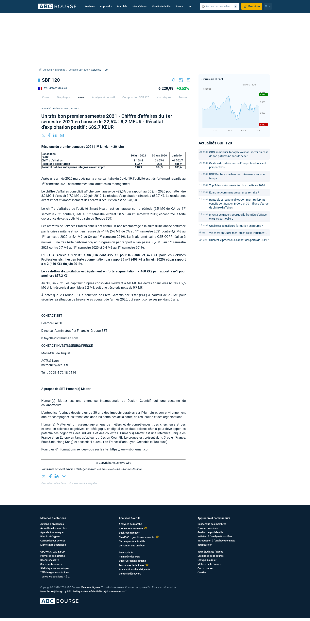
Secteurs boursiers (51, 564)
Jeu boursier (205, 544)
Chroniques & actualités (132, 541)
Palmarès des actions (52, 555)
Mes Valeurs (139, 6)
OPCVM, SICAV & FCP (52, 551)
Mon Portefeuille (161, 6)
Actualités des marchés (53, 528)
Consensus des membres (212, 523)
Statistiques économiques (55, 568)
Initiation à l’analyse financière (215, 536)
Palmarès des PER (129, 556)
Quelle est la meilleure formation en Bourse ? (236, 225)
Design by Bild (63, 591)
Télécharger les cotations (54, 572)
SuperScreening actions (132, 560)
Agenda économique (51, 532)
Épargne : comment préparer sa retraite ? (234, 192)
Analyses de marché (130, 523)
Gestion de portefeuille (210, 532)
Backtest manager (129, 532)
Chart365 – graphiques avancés (137, 537)
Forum (179, 6)
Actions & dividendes (52, 523)
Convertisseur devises (52, 540)
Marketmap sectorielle (53, 544)
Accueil (47, 69)
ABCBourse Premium (131, 528)
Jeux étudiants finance (210, 551)
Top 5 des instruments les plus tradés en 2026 (237, 185)
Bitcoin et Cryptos (50, 536)
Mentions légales (90, 587)
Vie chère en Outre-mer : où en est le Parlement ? (238, 232)
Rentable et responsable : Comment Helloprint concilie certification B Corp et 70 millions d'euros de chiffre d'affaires (238, 203)
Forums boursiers (208, 528)
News (81, 97)
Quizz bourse (205, 568)
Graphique (63, 97)
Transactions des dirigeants (134, 569)
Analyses (89, 6)
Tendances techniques (131, 565)
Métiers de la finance (209, 564)
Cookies (202, 572)
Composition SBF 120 (135, 97)
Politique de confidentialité (87, 591)
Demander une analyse (132, 545)
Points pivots (126, 552)
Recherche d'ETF (49, 559)
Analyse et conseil (103, 97)
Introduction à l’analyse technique (216, 540)
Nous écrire (47, 591)
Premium (252, 6)
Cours (45, 97)
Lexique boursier (207, 559)
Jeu (190, 6)
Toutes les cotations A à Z (55, 576)
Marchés (122, 6)
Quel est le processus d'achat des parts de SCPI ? (239, 240)
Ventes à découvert (130, 573)
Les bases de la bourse (211, 555)
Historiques (164, 97)
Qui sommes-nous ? (115, 591)
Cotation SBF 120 (78, 69)
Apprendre (106, 6)
